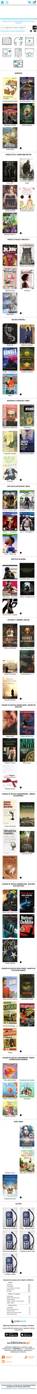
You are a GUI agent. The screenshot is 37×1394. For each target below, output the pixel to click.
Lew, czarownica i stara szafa (13, 1288)
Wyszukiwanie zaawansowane (10, 31)
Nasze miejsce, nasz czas (12, 1309)
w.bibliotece (18, 1348)
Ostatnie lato (10, 1284)
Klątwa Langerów (11, 1302)
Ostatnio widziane (11, 1299)
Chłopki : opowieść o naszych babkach (15, 1301)
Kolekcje (22, 31)
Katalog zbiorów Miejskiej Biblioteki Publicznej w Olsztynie (18, 22)
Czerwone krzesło (11, 1310)
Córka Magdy (10, 1286)
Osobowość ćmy (10, 1289)
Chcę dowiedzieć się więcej (9, 1388)
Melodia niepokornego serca (13, 1297)
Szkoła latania (10, 1296)
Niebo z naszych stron (12, 1314)
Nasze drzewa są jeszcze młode (14, 1312)
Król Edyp (9, 1291)
